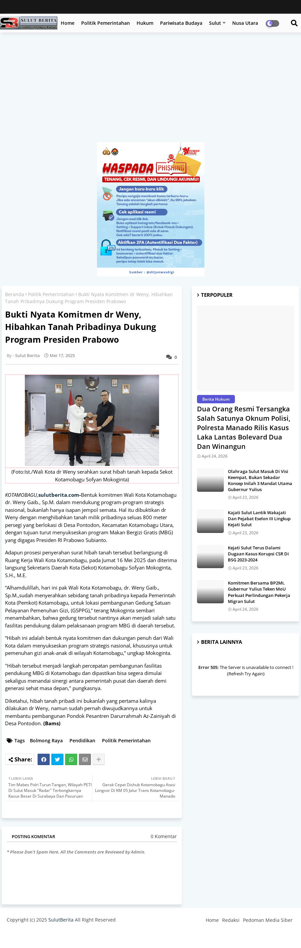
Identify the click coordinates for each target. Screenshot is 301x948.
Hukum (145, 23)
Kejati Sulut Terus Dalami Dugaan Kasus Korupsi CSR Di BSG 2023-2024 (258, 554)
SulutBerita (60, 920)
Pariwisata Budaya (181, 23)
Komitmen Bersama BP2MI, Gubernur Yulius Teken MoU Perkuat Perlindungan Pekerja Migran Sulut (259, 592)
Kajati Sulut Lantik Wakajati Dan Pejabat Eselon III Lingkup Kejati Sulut (259, 519)
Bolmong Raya (46, 740)
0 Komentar (164, 836)
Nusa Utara (245, 23)
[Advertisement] (150, 91)
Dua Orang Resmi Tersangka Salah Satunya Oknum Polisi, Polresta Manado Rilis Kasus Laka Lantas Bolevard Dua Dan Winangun (243, 427)
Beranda (14, 294)
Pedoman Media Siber (268, 920)
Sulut (215, 23)
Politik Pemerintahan (105, 23)
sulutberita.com (58, 494)
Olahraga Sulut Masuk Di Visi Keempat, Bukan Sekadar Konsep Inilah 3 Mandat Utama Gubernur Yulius (260, 480)
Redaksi (231, 920)
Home (67, 23)
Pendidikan (82, 740)
